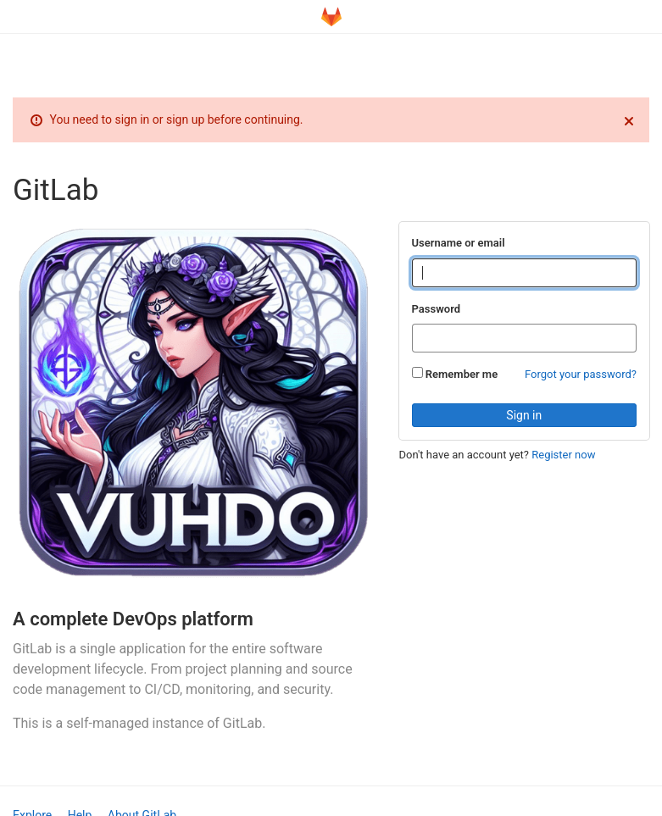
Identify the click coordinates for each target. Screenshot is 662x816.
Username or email (458, 242)
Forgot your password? (581, 374)
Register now (563, 454)
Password (436, 309)
